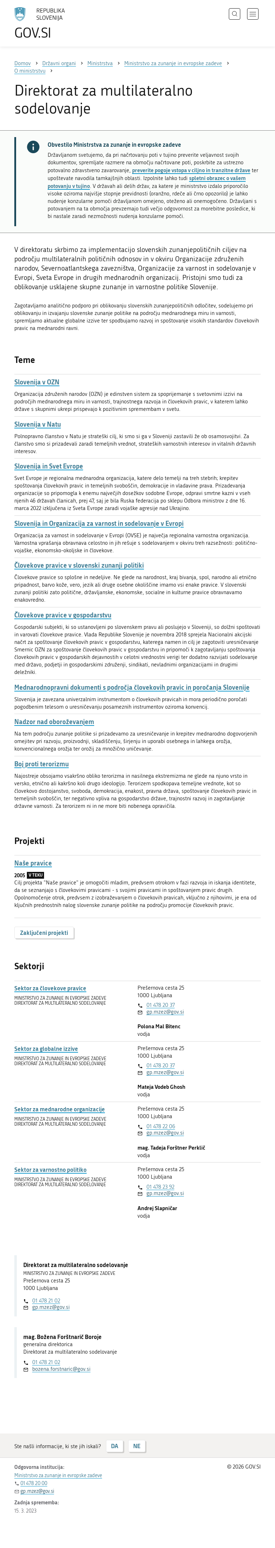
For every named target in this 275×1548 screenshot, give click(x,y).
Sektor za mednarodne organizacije (59, 1109)
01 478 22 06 (160, 1126)
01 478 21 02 (46, 1300)
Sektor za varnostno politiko (50, 1170)
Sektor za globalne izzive (46, 1049)
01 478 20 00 (33, 1483)
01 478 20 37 (160, 1005)
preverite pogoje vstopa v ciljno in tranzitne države (191, 170)
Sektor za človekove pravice (50, 988)
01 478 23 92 (160, 1187)
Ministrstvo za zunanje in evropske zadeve (58, 1475)
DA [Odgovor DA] (114, 1446)
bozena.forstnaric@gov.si (61, 1369)
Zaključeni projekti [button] (44, 932)
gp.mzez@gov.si (165, 1012)
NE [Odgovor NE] (136, 1446)
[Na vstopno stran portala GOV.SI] (50, 23)
